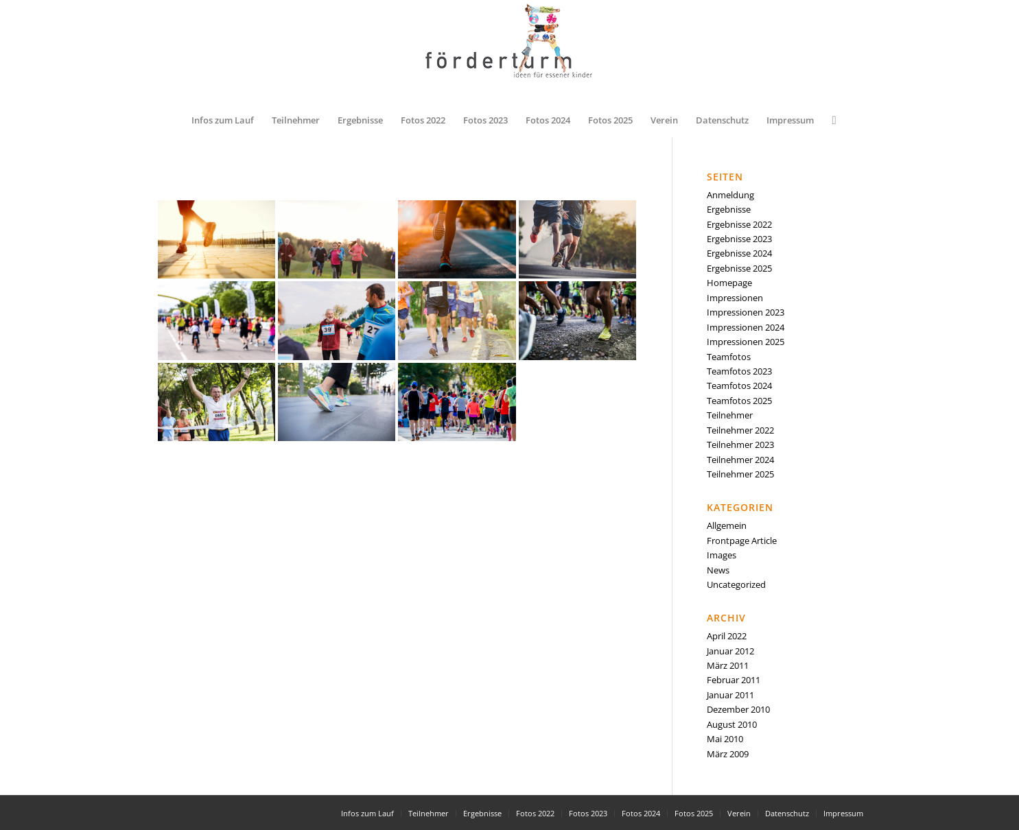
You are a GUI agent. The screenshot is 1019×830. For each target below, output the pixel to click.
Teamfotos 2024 (739, 385)
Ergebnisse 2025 (739, 268)
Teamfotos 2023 (739, 371)
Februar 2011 (733, 680)
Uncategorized (736, 584)
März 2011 (728, 665)
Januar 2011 (730, 695)
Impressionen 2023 (745, 312)
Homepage (729, 282)
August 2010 (732, 724)
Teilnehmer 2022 (740, 430)
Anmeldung (730, 195)
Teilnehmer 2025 (740, 474)
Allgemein (727, 525)
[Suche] (829, 120)
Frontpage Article (742, 540)
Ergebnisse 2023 (739, 239)
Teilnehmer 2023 (740, 444)
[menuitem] (223, 120)
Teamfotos (729, 357)
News (718, 570)
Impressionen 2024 (745, 327)
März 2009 (728, 754)
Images (721, 555)
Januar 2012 (730, 651)
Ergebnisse (729, 209)
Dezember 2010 (738, 709)
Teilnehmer (730, 415)
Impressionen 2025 (745, 341)
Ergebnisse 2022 (739, 224)
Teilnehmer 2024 (740, 459)
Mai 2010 (725, 739)
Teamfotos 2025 (739, 400)
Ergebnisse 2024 (739, 253)
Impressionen (735, 298)
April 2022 (727, 636)
